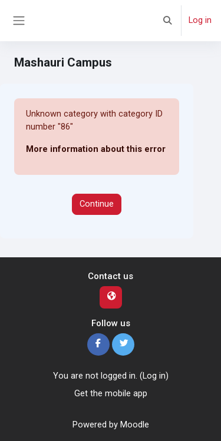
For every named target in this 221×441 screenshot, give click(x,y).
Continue (97, 203)
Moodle (134, 424)
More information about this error (96, 149)
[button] (168, 20)
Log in (200, 20)
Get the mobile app (110, 393)
